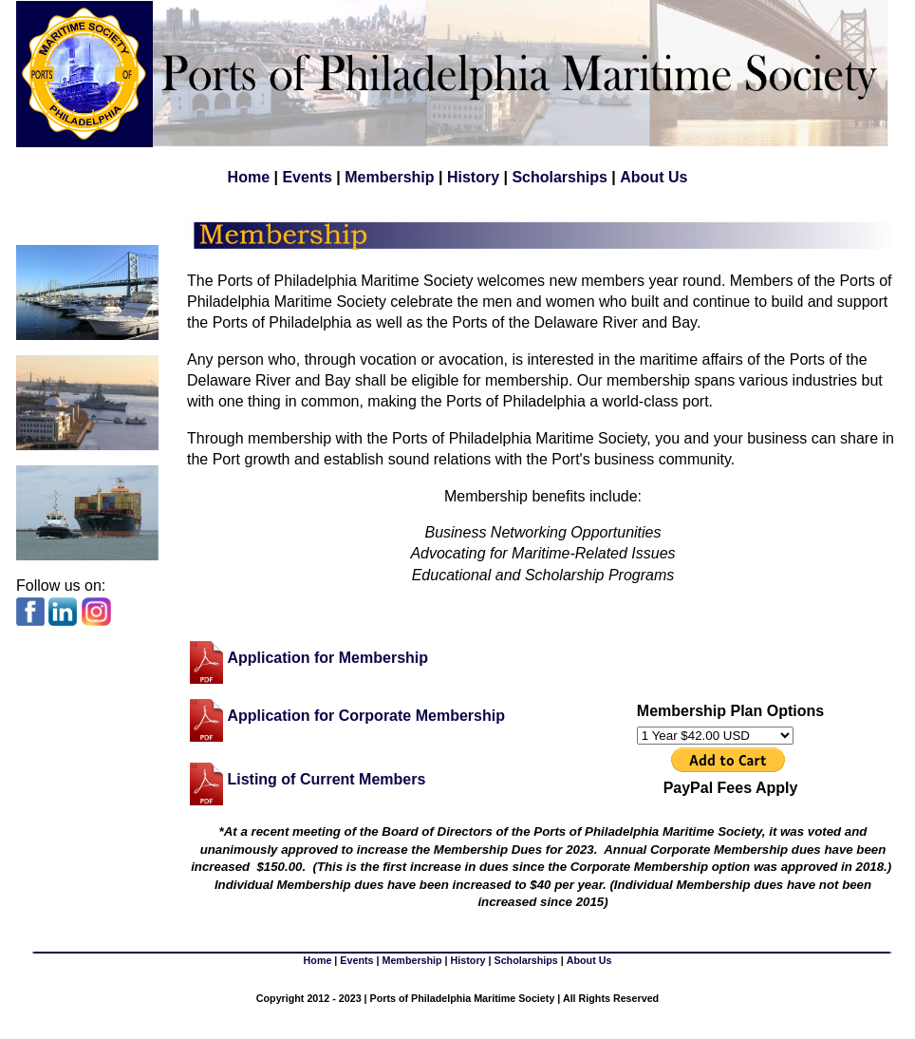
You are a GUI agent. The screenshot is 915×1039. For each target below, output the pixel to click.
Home (249, 177)
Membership (389, 177)
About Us (653, 177)
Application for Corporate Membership (365, 715)
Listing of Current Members (326, 779)
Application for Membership (327, 657)
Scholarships (559, 177)
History (473, 177)
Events (306, 177)
